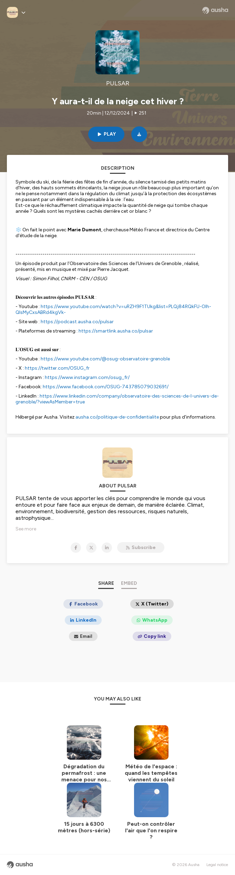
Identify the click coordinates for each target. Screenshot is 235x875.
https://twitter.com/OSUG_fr (57, 368)
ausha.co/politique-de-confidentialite (117, 417)
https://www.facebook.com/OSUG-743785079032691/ (105, 387)
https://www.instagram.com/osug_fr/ (87, 377)
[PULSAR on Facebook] (76, 547)
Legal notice (217, 864)
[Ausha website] (215, 10)
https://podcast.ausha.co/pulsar (77, 322)
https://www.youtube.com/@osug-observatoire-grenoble (105, 359)
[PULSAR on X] (91, 547)
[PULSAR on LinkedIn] (107, 547)
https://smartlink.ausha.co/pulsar (116, 331)
